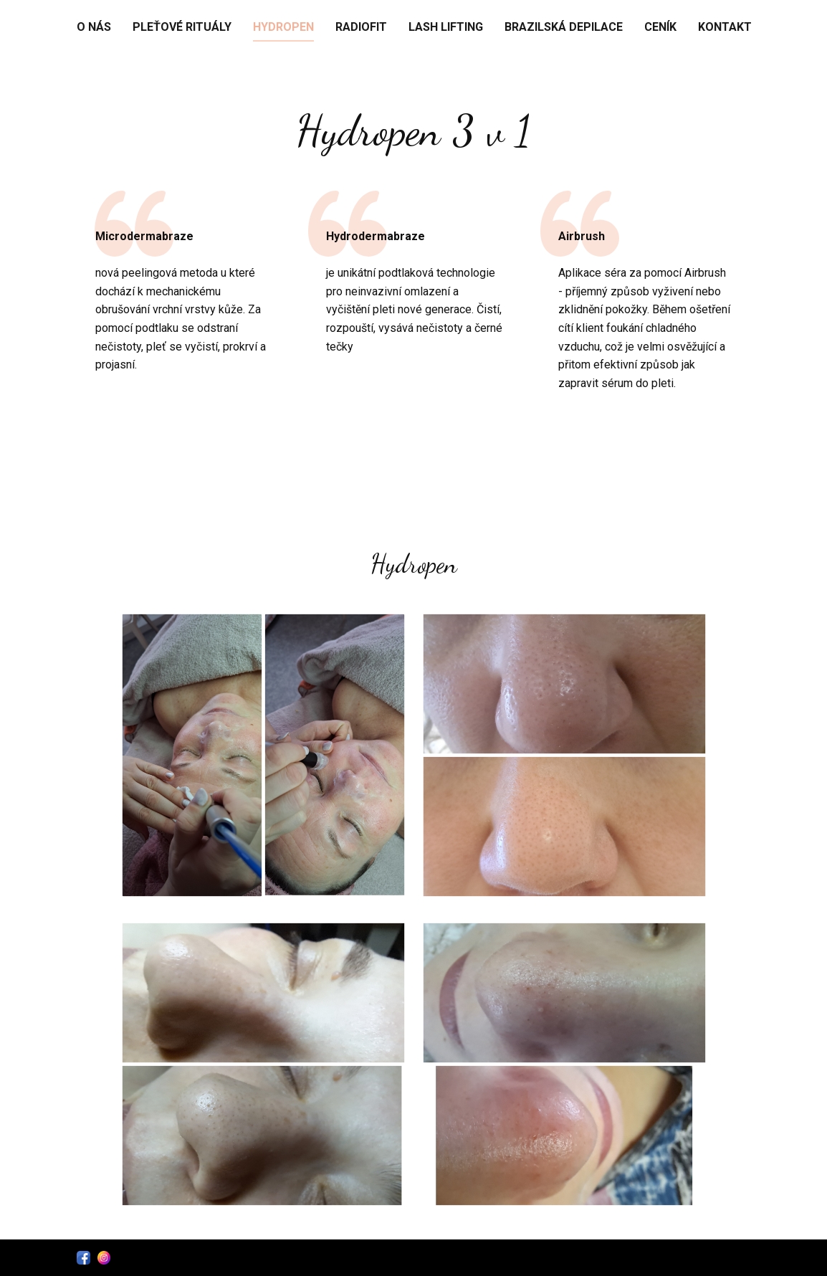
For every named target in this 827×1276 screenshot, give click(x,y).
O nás (94, 27)
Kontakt (725, 27)
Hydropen (283, 27)
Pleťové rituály (182, 27)
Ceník (660, 27)
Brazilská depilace (564, 27)
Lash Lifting (445, 27)
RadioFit (361, 27)
